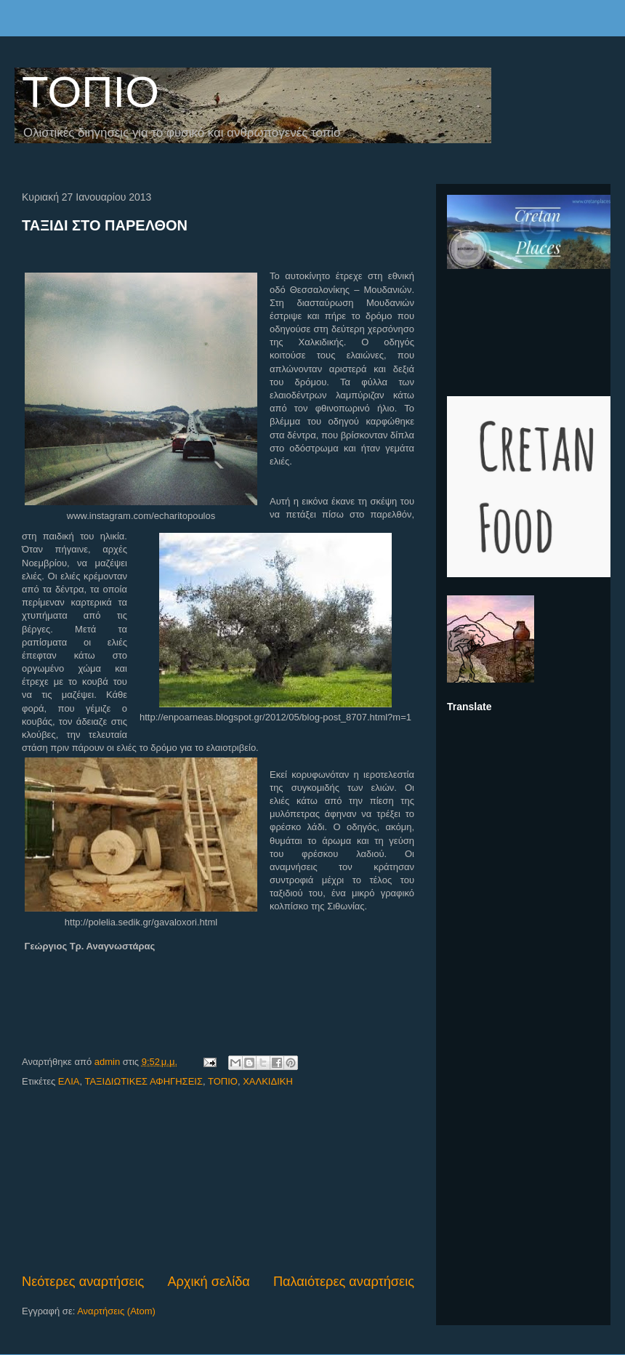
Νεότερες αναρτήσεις (83, 1281)
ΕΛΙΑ (69, 1081)
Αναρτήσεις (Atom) (116, 1311)
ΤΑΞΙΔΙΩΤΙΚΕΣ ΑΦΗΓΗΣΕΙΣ (143, 1081)
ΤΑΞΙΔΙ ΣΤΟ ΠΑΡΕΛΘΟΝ (105, 225)
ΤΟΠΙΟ (90, 92)
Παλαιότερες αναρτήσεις (343, 1281)
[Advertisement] (218, 1181)
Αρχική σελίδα (208, 1281)
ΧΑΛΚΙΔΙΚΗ (268, 1081)
